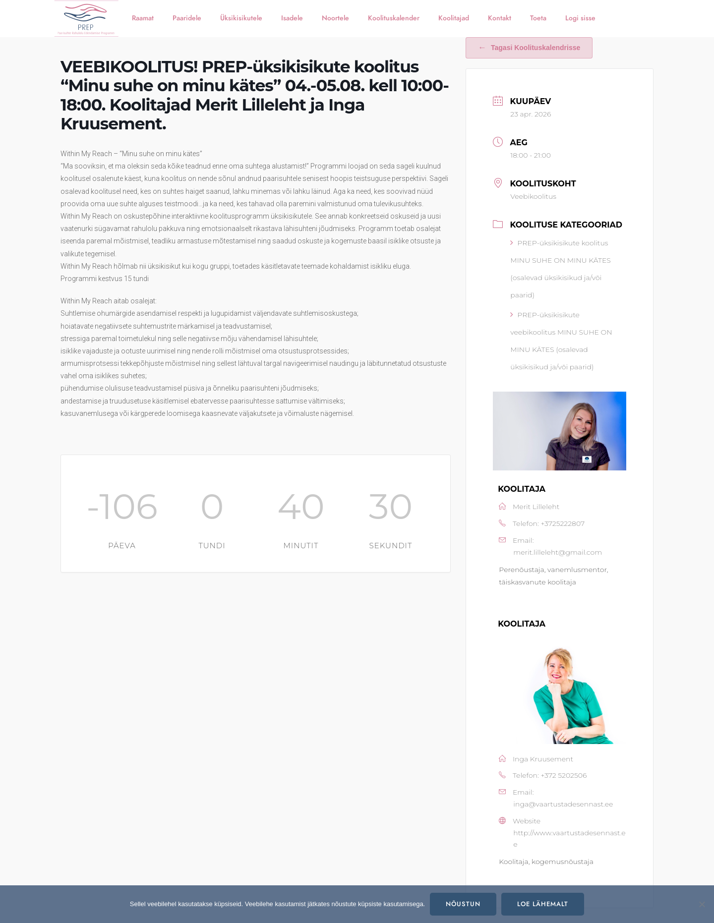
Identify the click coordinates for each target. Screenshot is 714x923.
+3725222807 (562, 523)
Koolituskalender (393, 18)
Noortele (335, 18)
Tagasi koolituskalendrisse (529, 47)
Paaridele (187, 18)
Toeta (538, 18)
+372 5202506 (563, 775)
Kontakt (499, 18)
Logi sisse (580, 18)
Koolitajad (453, 18)
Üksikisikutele (241, 18)
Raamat (143, 18)
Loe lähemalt (542, 904)
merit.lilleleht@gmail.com (557, 552)
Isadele (292, 18)
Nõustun (463, 904)
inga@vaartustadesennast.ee (563, 804)
